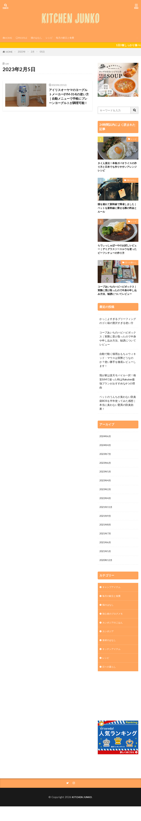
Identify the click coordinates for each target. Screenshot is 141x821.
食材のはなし (110, 659)
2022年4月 (105, 509)
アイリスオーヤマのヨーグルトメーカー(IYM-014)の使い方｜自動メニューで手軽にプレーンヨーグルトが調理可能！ (69, 99)
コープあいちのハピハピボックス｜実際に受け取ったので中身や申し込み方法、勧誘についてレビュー (117, 294)
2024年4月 (105, 453)
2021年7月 (105, 547)
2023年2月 (105, 500)
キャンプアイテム (112, 603)
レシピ (54, 37)
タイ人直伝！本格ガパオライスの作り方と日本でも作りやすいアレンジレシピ (117, 167)
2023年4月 (105, 490)
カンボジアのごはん (114, 640)
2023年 (22, 51)
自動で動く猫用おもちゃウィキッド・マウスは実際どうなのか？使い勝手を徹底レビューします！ (117, 366)
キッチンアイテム (112, 668)
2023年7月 (105, 462)
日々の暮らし (131, 265)
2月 (32, 51)
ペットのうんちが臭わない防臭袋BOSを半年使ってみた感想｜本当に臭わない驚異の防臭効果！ (117, 409)
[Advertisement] (119, 717)
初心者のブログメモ (114, 631)
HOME (9, 51)
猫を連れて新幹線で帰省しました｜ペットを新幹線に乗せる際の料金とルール (117, 208)
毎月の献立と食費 (72, 37)
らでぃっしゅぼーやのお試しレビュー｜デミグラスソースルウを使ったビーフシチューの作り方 (117, 250)
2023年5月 (105, 481)
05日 (42, 51)
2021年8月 (105, 537)
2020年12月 (106, 575)
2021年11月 (106, 518)
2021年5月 (105, 566)
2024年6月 (105, 443)
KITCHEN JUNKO (82, 818)
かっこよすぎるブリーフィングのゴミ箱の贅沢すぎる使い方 (117, 328)
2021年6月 (105, 556)
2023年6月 (105, 471)
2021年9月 (105, 528)
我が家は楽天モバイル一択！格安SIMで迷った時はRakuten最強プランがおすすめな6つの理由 (117, 388)
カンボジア (108, 650)
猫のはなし (40, 37)
